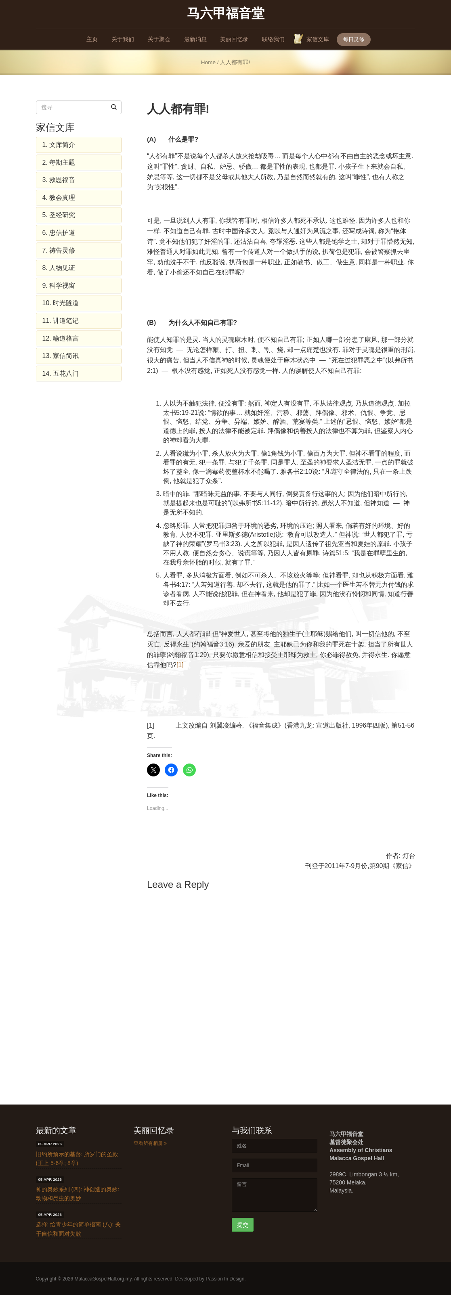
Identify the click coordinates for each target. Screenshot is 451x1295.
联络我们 (273, 39)
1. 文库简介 (59, 144)
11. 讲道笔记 (60, 320)
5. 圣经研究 (59, 214)
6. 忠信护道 (59, 232)
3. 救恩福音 (59, 179)
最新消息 (195, 39)
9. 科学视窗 (59, 285)
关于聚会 (159, 39)
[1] (180, 664)
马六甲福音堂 (225, 13)
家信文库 (317, 39)
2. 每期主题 (59, 162)
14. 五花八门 (60, 373)
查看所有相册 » (150, 1143)
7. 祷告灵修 (59, 250)
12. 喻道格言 (60, 338)
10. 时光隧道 (60, 302)
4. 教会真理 (59, 197)
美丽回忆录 (234, 39)
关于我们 (122, 39)
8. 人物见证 (59, 267)
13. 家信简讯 (60, 355)
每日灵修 (353, 39)
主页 (92, 39)
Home (208, 62)
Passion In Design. (225, 1279)
